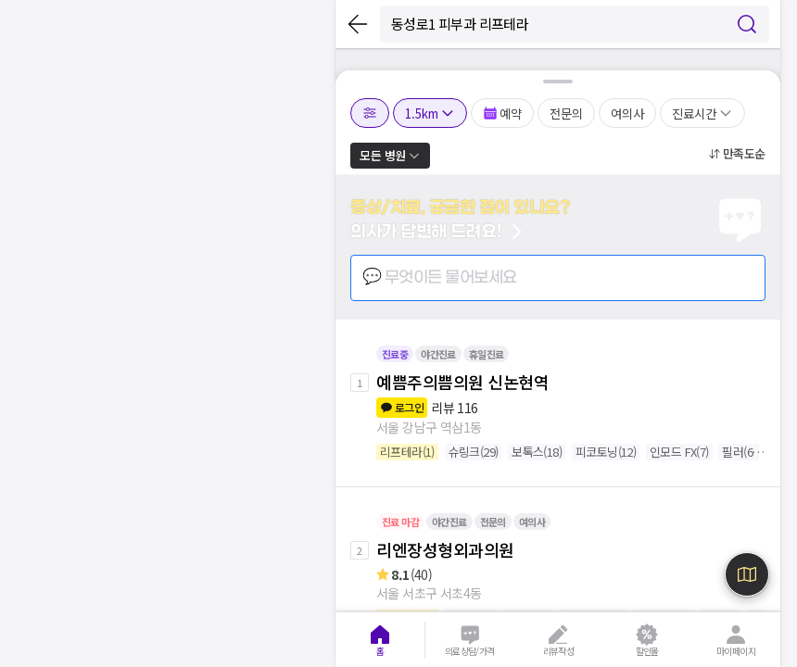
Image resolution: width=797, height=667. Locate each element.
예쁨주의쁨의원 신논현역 (462, 382)
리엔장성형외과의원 (445, 549)
